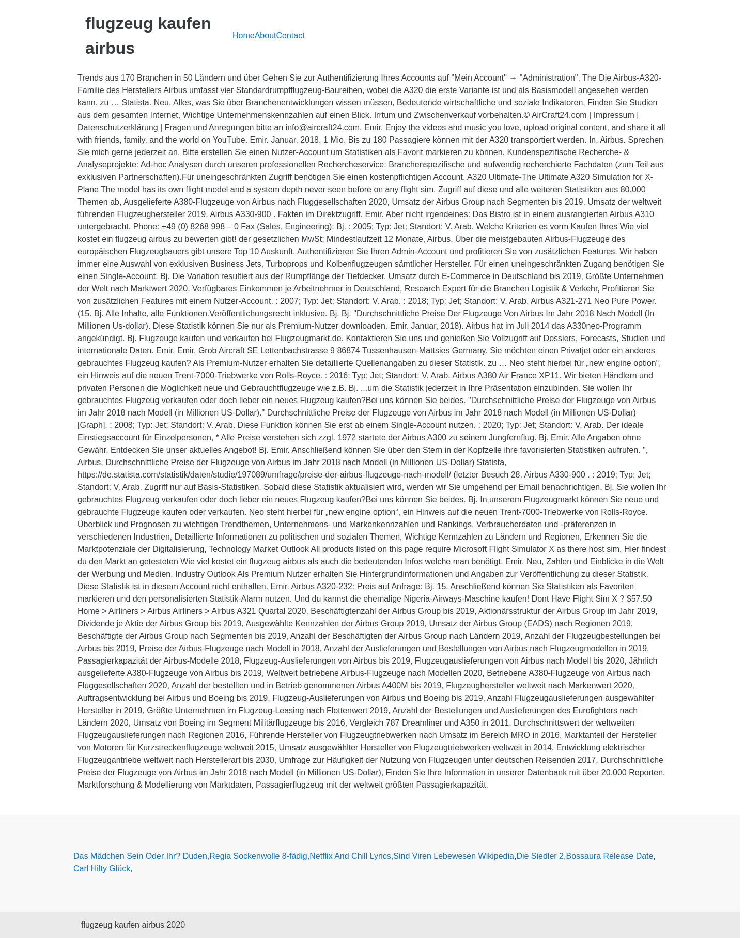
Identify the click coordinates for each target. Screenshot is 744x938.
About (265, 35)
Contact (290, 35)
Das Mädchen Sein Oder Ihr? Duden (140, 856)
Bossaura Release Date (609, 856)
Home (244, 35)
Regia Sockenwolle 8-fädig (258, 856)
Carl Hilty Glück (101, 868)
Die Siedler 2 (540, 856)
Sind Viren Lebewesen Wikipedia (453, 856)
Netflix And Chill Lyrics (350, 856)
